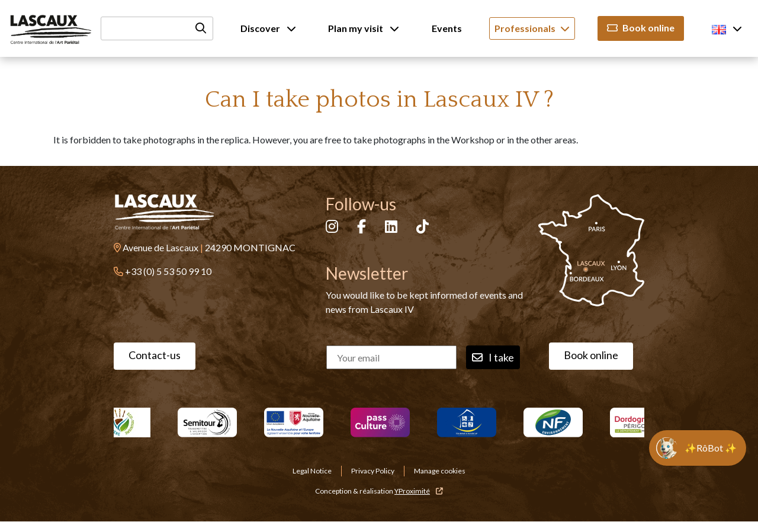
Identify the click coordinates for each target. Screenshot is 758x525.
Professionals (532, 28)
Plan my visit (363, 28)
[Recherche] (157, 28)
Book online (641, 27)
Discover (268, 28)
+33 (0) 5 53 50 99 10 (168, 271)
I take (493, 358)
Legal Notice (312, 470)
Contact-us (155, 354)
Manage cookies (439, 470)
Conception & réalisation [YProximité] (379, 490)
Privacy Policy (372, 470)
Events (447, 28)
